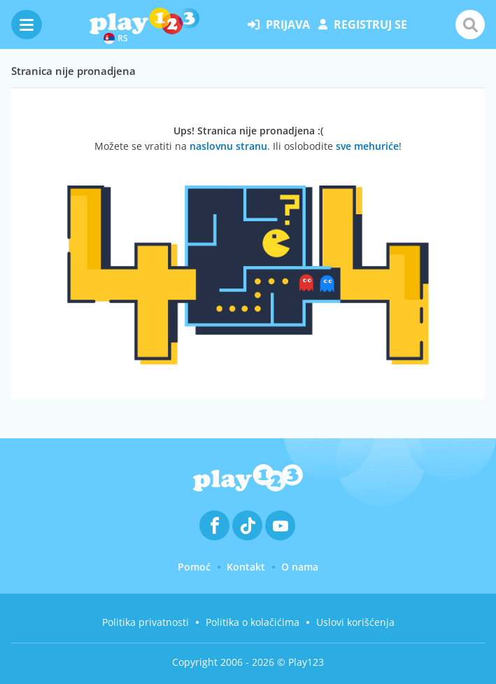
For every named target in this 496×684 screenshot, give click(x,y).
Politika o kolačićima (252, 622)
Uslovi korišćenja (355, 622)
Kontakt (246, 566)
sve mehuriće (367, 146)
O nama (299, 566)
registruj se (362, 24)
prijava (279, 24)
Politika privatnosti (145, 622)
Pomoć (194, 566)
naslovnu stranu (228, 146)
